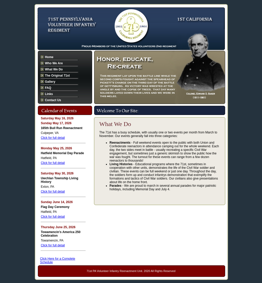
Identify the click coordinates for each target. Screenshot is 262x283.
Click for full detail (53, 138)
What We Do (54, 69)
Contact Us (53, 100)
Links (49, 94)
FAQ (48, 88)
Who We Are (54, 63)
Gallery (50, 81)
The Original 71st (57, 75)
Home (49, 57)
